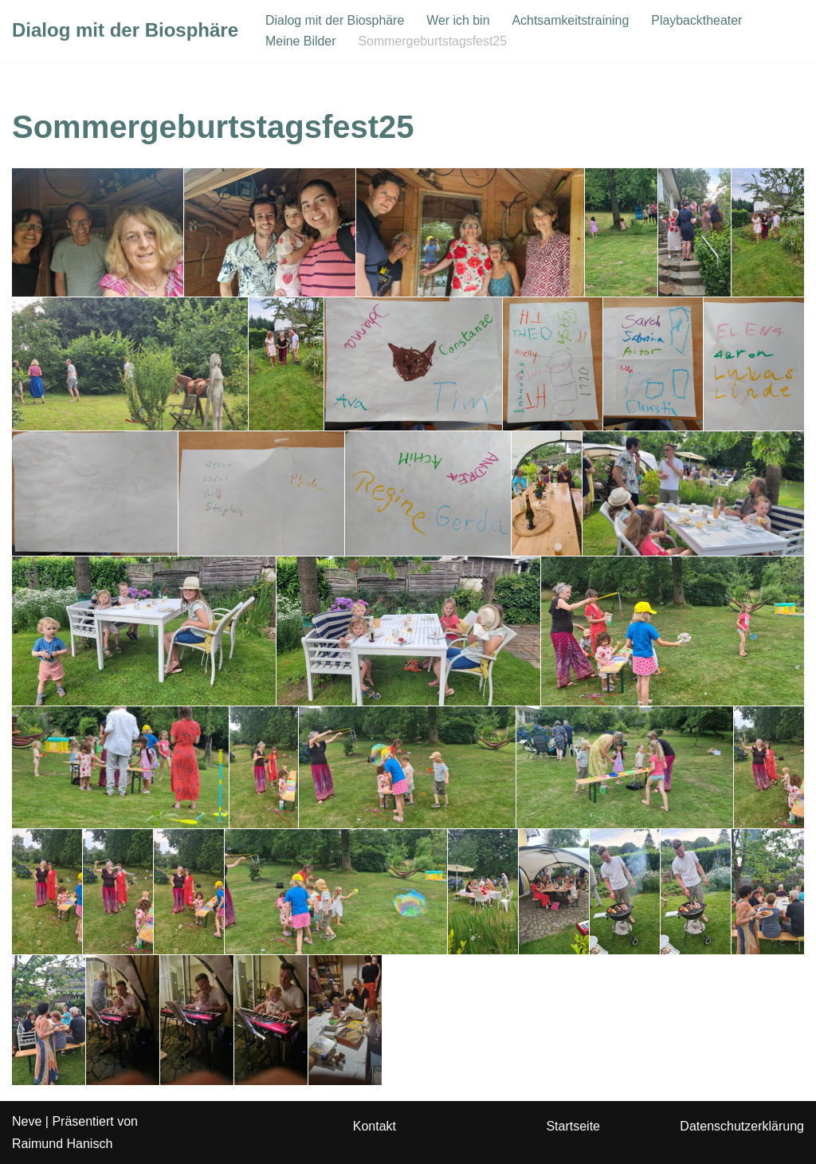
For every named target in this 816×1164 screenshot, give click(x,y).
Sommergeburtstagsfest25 (433, 41)
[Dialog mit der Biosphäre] (125, 30)
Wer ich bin (459, 20)
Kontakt (374, 1127)
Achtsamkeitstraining (572, 20)
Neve (26, 1122)
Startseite (573, 1127)
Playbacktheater (699, 20)
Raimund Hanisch (62, 1143)
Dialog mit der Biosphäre (335, 20)
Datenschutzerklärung (742, 1127)
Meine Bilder (300, 41)
